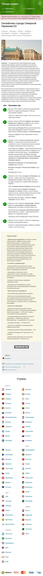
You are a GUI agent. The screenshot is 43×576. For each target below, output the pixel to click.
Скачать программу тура (12, 367)
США (6, 561)
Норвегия (29, 422)
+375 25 (7, 12)
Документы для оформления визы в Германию (19, 364)
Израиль (28, 468)
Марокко (28, 520)
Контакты (38, 18)
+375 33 (7, 8)
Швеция (7, 482)
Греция (7, 431)
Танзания (29, 529)
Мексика (8, 552)
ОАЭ (6, 496)
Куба (6, 547)
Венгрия (8, 422)
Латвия (28, 403)
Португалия (29, 431)
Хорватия (8, 464)
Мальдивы (29, 501)
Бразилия (8, 538)
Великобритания (10, 417)
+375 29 (29, 8)
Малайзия (29, 496)
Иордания (29, 482)
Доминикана (9, 543)
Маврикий (29, 515)
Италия (28, 394)
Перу (6, 557)
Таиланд (8, 506)
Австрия (8, 389)
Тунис (27, 533)
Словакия (29, 440)
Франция (8, 459)
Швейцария (9, 478)
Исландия (8, 440)
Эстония (8, 487)
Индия (28, 473)
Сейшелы (29, 524)
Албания (8, 394)
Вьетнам (28, 459)
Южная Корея (9, 524)
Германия (7, 358)
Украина (8, 450)
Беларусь (8, 403)
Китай (27, 492)
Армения (28, 454)
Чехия (7, 473)
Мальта (28, 412)
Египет (28, 510)
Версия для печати (11, 370)
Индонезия (29, 478)
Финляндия (9, 454)
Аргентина (8, 534)
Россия (28, 436)
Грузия (28, 464)
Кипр (27, 399)
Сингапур (8, 501)
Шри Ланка (8, 519)
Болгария (8, 412)
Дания (7, 436)
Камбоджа (29, 487)
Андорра (8, 399)
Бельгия (8, 408)
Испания (28, 389)
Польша (28, 426)
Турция (7, 510)
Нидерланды (30, 417)
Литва (27, 408)
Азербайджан (30, 450)
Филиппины (9, 515)
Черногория (9, 468)
